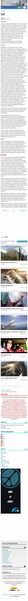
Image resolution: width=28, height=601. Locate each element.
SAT (3, 434)
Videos (5, 237)
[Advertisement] (14, 223)
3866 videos (5, 558)
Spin (2, 455)
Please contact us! (5, 428)
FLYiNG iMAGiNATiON (7, 285)
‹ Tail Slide (4, 210)
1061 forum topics (6, 551)
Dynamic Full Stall (5, 463)
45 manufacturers (6, 562)
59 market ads (5, 556)
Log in (2, 391)
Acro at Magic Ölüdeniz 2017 (9, 378)
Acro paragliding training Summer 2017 (12, 308)
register (7, 391)
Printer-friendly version (6, 390)
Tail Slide (3, 456)
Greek (3, 449)
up (13, 210)
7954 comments (6, 553)
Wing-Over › (23, 210)
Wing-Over (3, 460)
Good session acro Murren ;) (9, 262)
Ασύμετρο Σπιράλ (5, 461)
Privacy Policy (12, 594)
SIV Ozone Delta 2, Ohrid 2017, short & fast (13, 332)
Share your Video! (22, 241)
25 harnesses (5, 561)
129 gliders (5, 559)
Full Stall (3, 453)
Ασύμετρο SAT (4, 466)
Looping (3, 464)
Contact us (5, 594)
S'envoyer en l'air (6, 355)
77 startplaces (5, 555)
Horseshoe (3, 452)
